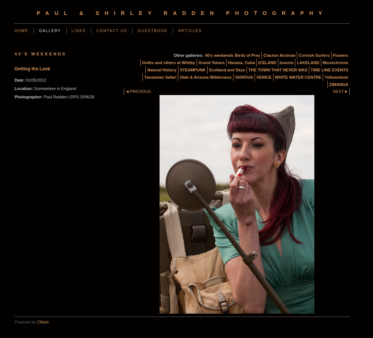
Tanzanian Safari (160, 77)
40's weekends (219, 55)
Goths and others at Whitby (168, 62)
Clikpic (43, 322)
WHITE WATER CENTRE (298, 77)
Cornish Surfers (314, 55)
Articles (190, 31)
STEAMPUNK (193, 70)
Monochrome (335, 62)
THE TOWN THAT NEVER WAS (277, 70)
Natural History (161, 70)
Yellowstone (336, 77)
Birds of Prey (247, 55)
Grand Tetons (212, 62)
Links (79, 31)
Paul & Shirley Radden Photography (182, 13)
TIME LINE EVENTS (329, 70)
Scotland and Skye (227, 70)
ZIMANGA (338, 84)
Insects (287, 62)
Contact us (112, 31)
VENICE (264, 77)
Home (21, 31)
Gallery (50, 31)
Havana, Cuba (241, 62)
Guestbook (153, 31)
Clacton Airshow (279, 55)
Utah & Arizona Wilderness (205, 77)
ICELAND (267, 62)
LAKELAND (308, 62)
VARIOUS (244, 77)
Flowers (340, 55)
